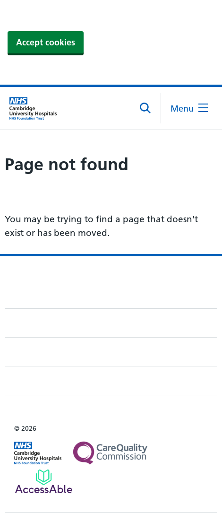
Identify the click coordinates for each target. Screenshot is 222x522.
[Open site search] (145, 108)
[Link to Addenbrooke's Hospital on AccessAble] (43, 481)
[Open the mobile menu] (189, 108)
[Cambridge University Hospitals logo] (33, 108)
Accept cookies (45, 42)
